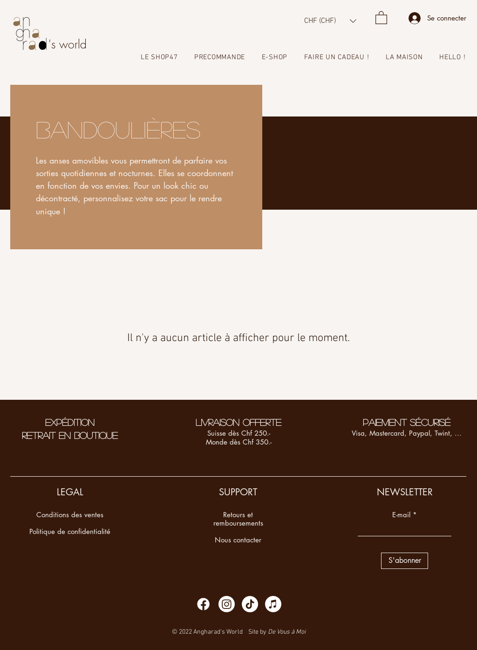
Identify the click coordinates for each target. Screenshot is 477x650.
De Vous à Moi (287, 632)
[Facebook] (203, 604)
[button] (330, 20)
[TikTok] (250, 604)
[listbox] (330, 20)
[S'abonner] (404, 561)
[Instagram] (226, 604)
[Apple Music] (273, 604)
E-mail (401, 514)
